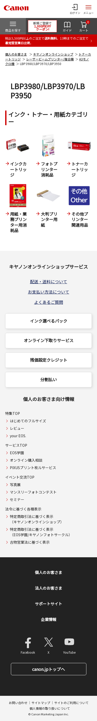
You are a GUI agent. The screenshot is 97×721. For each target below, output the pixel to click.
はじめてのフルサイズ (28, 420)
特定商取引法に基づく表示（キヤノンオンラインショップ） (37, 519)
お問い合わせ (18, 702)
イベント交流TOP (19, 477)
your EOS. (18, 435)
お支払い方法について (48, 292)
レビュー (17, 428)
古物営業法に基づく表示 (30, 542)
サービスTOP (16, 445)
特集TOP (12, 413)
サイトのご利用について (71, 702)
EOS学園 (17, 452)
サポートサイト (48, 603)
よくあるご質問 (48, 302)
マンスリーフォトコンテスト (33, 492)
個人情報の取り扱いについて (49, 708)
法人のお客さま (48, 588)
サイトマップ (41, 702)
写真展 (15, 484)
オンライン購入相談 (26, 460)
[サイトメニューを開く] (88, 9)
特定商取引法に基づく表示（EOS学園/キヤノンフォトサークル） (41, 532)
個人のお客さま (16, 54)
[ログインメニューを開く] (75, 9)
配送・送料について (48, 281)
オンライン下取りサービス (48, 340)
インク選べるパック (48, 321)
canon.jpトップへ (48, 669)
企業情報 (48, 619)
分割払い (48, 379)
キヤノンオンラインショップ (53, 54)
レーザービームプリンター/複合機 (50, 59)
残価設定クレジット (48, 360)
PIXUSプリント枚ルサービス (33, 467)
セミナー (17, 499)
